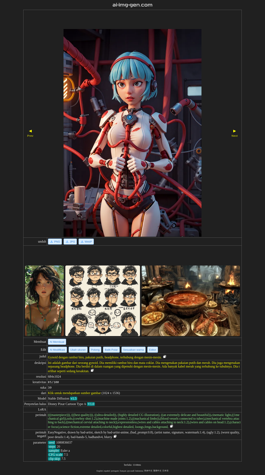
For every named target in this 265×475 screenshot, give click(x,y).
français (123, 471)
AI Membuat (57, 341)
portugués (115, 471)
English (99, 471)
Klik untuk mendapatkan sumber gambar (74, 393)
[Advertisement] (125, 20)
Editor (152, 349)
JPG (70, 241)
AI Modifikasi (57, 349)
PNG (55, 241)
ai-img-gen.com (132, 5)
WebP (86, 241)
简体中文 (148, 471)
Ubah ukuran (78, 349)
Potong (95, 349)
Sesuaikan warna (133, 349)
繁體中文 (157, 471)
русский (130, 471)
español (107, 471)
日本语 (165, 471)
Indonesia (139, 471)
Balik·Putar (111, 349)
